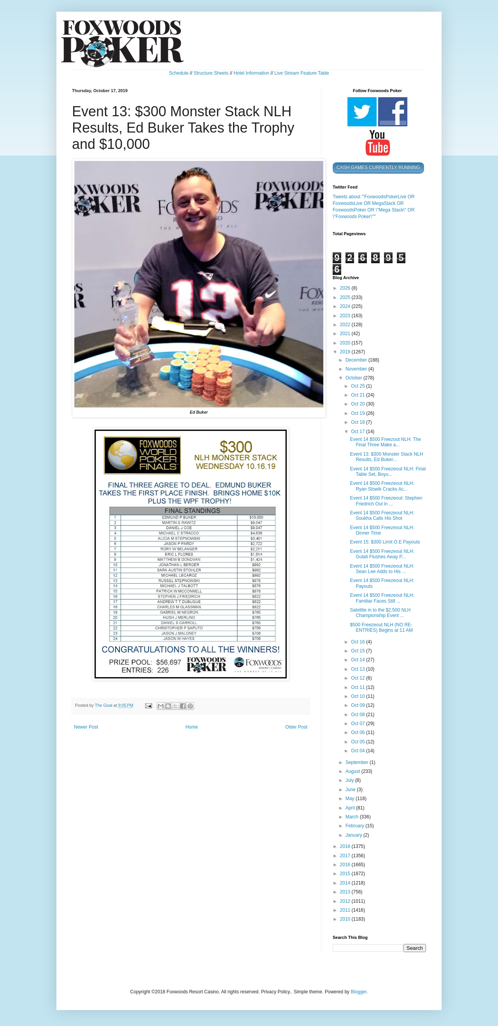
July (350, 780)
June (351, 789)
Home (192, 727)
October (354, 378)
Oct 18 (358, 422)
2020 (346, 343)
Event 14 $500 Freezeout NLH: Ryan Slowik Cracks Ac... (382, 486)
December (356, 360)
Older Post (296, 727)
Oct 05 (358, 742)
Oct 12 (358, 678)
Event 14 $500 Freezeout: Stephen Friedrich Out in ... (386, 500)
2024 (346, 306)
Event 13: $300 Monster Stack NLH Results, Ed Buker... (386, 456)
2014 (346, 883)
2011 (346, 910)
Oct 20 (358, 404)
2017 (346, 855)
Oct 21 (358, 395)
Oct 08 (358, 714)
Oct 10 (358, 696)
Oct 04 (358, 750)
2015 (346, 873)
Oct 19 (358, 413)
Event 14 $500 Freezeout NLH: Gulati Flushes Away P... (382, 554)
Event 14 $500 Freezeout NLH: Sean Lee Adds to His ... (382, 568)
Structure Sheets (211, 73)
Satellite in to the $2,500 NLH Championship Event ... (380, 612)
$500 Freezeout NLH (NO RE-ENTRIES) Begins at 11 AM (381, 627)
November (356, 369)
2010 (346, 919)
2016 (346, 864)
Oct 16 (358, 642)
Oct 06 (358, 732)
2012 (346, 901)
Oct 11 (358, 687)
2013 (346, 892)
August (353, 771)
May (350, 798)
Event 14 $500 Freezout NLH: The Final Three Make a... (385, 442)
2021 (346, 333)
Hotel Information (251, 73)
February (355, 825)
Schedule (178, 73)
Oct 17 (358, 431)
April (350, 808)
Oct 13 (358, 669)
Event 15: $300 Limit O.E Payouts (385, 542)
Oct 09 (358, 705)
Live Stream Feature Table (301, 73)
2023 (346, 315)
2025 (346, 297)
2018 (346, 846)
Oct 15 (358, 651)
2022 (346, 324)
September (357, 762)
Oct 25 (358, 386)
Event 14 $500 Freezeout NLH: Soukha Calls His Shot (382, 515)
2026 (346, 288)
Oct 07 (358, 723)
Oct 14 (358, 659)
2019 (346, 352)
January (354, 835)
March (352, 817)
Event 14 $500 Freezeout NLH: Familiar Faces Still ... (382, 598)
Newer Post (86, 727)
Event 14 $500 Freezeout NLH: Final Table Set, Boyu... (388, 471)
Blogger (358, 992)
